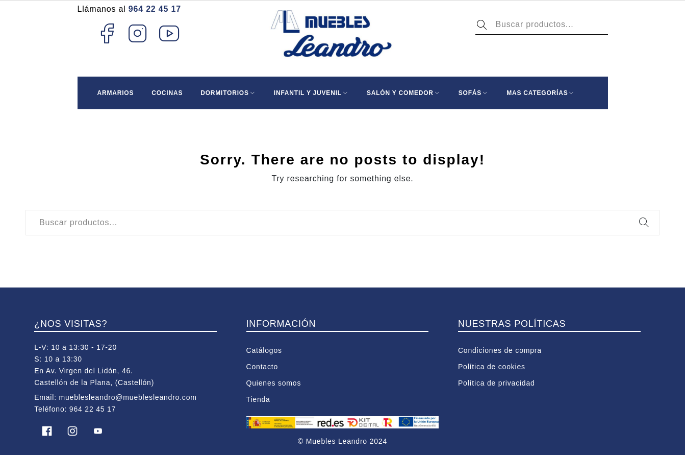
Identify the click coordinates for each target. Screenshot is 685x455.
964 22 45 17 (155, 9)
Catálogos (264, 350)
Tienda (258, 399)
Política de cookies (491, 367)
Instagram (138, 33)
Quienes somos (273, 383)
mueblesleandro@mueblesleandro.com (128, 397)
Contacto (262, 367)
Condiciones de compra (500, 350)
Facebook (106, 33)
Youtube (169, 33)
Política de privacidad (496, 383)
